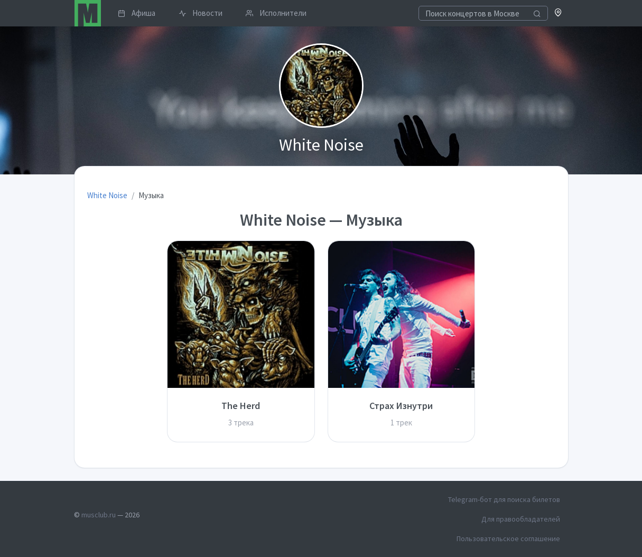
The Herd (240, 406)
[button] (558, 13)
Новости (200, 13)
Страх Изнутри (401, 406)
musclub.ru (98, 514)
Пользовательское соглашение (508, 538)
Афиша (136, 13)
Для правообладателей (520, 519)
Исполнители (276, 13)
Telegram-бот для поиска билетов (504, 499)
